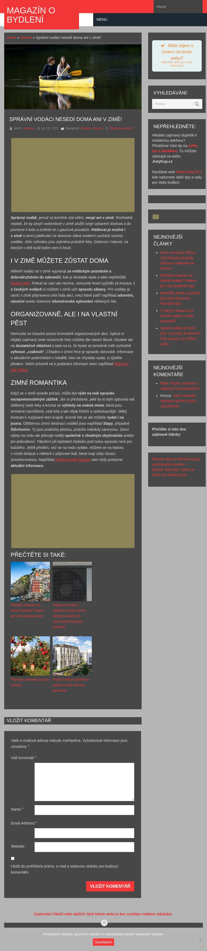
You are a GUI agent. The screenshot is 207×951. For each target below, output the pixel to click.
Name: (17, 809)
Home (11, 37)
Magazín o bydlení (31, 15)
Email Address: (24, 823)
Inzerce (98, 128)
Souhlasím (103, 942)
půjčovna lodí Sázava (72, 460)
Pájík (164, 383)
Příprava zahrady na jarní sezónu (30, 682)
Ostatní (26, 37)
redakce (28, 128)
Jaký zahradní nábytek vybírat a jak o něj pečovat (178, 400)
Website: (18, 846)
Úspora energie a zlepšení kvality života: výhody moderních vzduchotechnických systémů (69, 616)
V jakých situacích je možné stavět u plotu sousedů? (177, 315)
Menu (102, 19)
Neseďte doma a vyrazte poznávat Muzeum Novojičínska (180, 298)
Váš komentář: (23, 757)
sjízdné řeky (20, 283)
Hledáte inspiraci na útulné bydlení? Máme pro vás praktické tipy (27, 610)
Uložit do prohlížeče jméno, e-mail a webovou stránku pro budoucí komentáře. (64, 869)
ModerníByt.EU (188, 172)
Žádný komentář (121, 128)
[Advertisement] (74, 175)
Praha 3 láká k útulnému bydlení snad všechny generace (71, 684)
